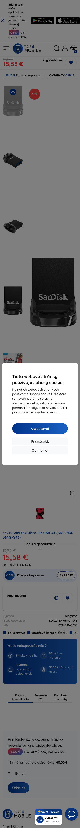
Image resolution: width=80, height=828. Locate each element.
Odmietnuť (40, 450)
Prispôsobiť (40, 441)
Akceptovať (40, 428)
